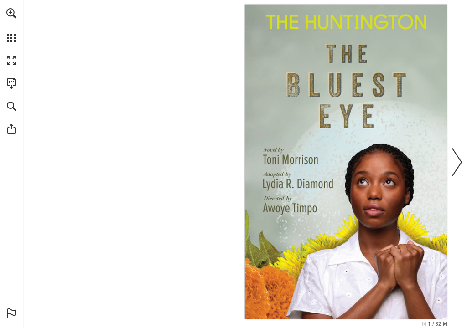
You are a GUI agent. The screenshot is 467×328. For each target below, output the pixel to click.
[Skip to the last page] (445, 324)
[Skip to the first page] (424, 324)
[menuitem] (11, 25)
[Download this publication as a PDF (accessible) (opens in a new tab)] (11, 83)
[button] (11, 13)
